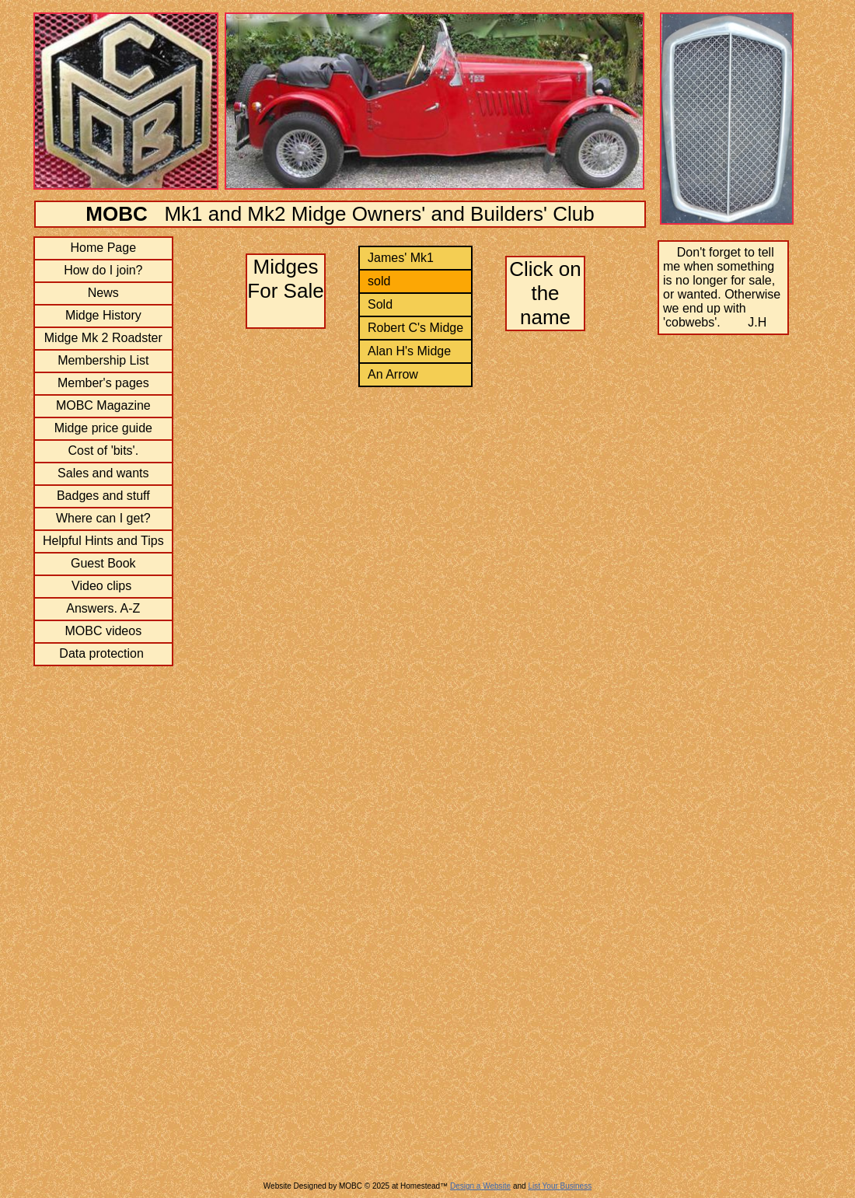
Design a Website (480, 1186)
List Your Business (560, 1186)
